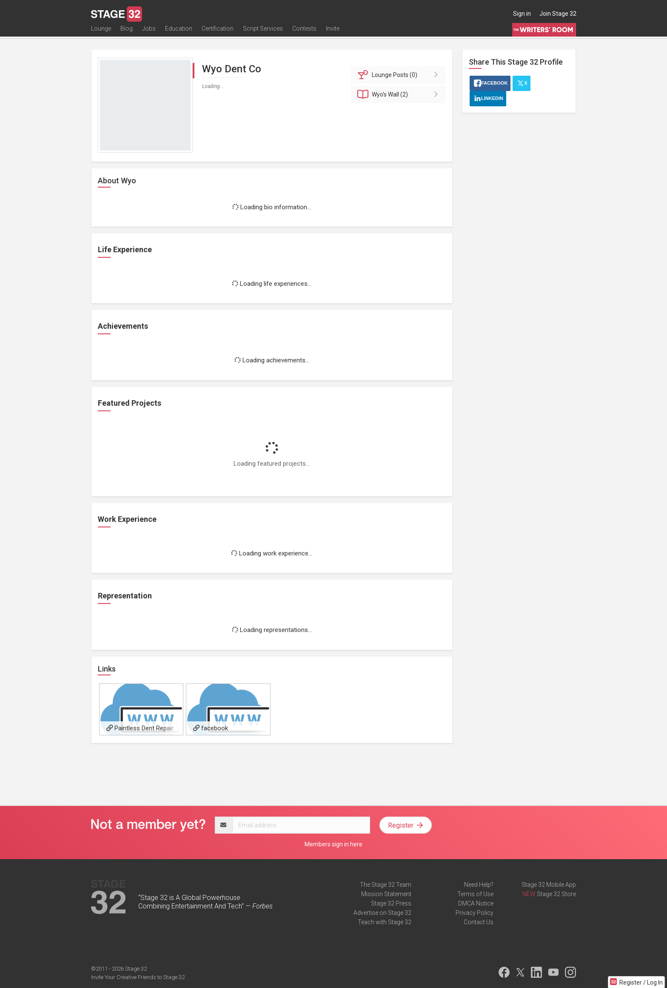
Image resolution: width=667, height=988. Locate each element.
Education (178, 32)
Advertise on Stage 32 (382, 912)
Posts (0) (399, 75)
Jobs (149, 32)
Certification (218, 32)
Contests (304, 32)
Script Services (263, 32)
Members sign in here (333, 844)
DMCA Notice (475, 903)
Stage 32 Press (391, 903)
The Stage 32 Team (385, 884)
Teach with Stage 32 (384, 922)
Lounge (101, 32)
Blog (126, 32)
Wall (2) (399, 94)
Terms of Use (475, 894)
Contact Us (478, 922)
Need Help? (478, 884)
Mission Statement (386, 894)
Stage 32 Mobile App (549, 884)
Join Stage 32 (557, 13)
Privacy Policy (474, 912)
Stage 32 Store (556, 894)
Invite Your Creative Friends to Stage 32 (138, 977)
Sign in (522, 13)
